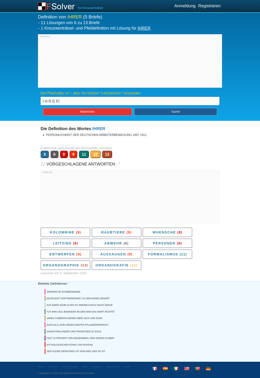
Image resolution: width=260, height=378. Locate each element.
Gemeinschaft (69, 367)
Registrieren (209, 5)
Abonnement (113, 367)
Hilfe (84, 367)
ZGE (40, 367)
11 (84, 154)
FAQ (127, 367)
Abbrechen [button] (87, 111)
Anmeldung (184, 5)
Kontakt (97, 367)
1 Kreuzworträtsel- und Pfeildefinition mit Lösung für (96, 28)
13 (107, 154)
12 (95, 154)
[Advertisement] (130, 62)
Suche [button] (175, 111)
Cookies (52, 367)
